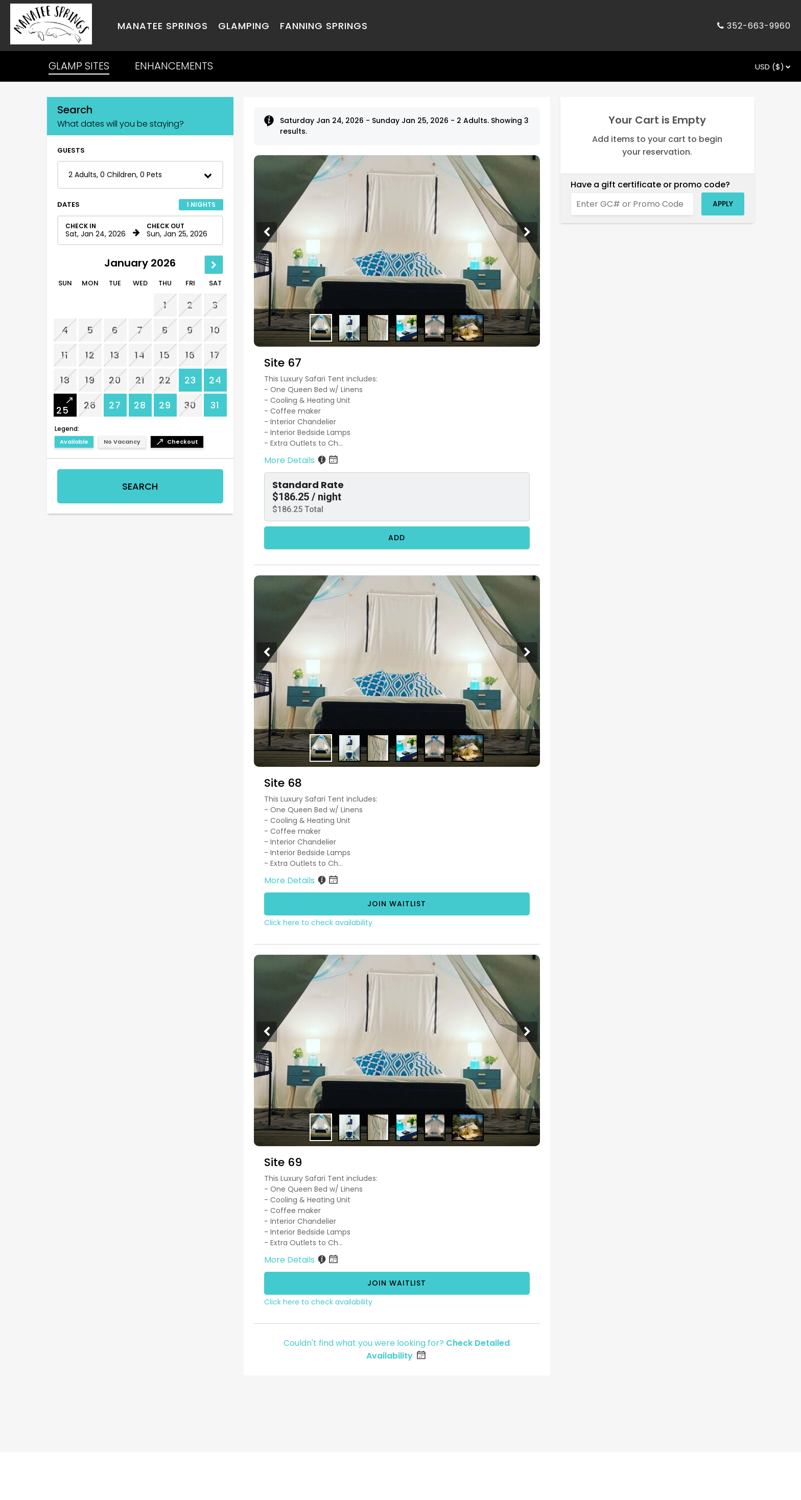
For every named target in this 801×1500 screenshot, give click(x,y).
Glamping (244, 25)
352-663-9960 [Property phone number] (759, 26)
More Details (302, 460)
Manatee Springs (162, 25)
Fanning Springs (324, 25)
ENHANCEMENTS (174, 66)
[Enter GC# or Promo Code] (632, 203)
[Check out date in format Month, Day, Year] (179, 230)
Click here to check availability (318, 922)
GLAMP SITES (79, 66)
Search (140, 486)
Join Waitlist (396, 904)
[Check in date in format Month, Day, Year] (97, 230)
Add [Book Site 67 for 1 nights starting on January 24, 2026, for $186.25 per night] (396, 538)
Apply (723, 204)
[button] (140, 175)
